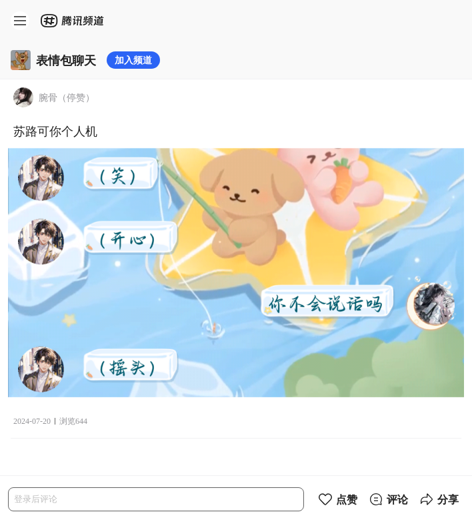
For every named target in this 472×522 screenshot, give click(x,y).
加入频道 (133, 59)
